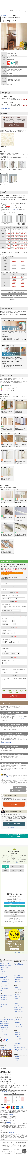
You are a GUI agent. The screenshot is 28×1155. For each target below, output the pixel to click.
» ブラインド (3, 969)
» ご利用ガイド (23, 707)
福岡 (21, 870)
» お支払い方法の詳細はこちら (7, 742)
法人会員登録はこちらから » (14, 827)
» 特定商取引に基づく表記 (20, 1047)
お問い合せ (14, 804)
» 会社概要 (16, 1056)
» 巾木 (1, 1006)
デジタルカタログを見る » (18, 790)
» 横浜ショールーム (4, 1025)
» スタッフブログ (18, 1045)
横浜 (21, 866)
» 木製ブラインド (4, 971)
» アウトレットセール (19, 1011)
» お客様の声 (3, 1047)
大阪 (13, 870)
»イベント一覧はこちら (19, 952)
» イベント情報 (3, 1034)
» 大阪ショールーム (4, 1029)
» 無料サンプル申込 (18, 1032)
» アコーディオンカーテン (20, 969)
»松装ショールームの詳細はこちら (14, 862)
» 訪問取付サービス (18, 1026)
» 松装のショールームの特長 (6, 1019)
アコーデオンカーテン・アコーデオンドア (12, 13)
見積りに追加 (14, 696)
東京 (5, 866)
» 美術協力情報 (17, 1043)
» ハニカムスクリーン (5, 981)
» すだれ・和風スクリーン (6, 986)
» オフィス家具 (17, 989)
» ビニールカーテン (18, 966)
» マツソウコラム (18, 1022)
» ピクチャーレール (18, 977)
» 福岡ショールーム (4, 1032)
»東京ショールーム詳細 (14, 903)
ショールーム (5, 1091)
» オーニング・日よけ (19, 1001)
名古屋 (5, 870)
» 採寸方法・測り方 (18, 1024)
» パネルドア (17, 971)
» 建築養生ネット (18, 998)
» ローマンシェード (4, 983)
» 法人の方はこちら (18, 1063)
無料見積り (22, 718)
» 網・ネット (17, 994)
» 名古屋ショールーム (5, 1027)
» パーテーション (18, 973)
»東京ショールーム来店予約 (14, 906)
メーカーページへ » (19, 787)
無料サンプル (8, 776)
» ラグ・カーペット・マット (6, 995)
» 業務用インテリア (18, 1009)
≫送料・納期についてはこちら (7, 108)
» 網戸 (1, 990)
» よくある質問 (17, 1039)
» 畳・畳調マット (4, 1004)
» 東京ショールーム (4, 1021)
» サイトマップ (17, 1041)
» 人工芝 (16, 1003)
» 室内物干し (17, 987)
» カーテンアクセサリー (5, 965)
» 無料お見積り (17, 1034)
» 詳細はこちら (9, 1104)
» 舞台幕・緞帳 (17, 981)
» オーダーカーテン (4, 963)
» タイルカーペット (4, 997)
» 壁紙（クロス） (18, 979)
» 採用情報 (16, 1058)
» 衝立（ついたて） (18, 975)
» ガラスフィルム (4, 988)
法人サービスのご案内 (14, 823)
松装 (2, 13)
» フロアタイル (3, 999)
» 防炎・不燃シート (18, 996)
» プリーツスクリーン (5, 979)
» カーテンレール (4, 967)
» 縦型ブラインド (4, 974)
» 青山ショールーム (4, 1023)
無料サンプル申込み (14, 125)
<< (10, 1093)
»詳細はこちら (8, 1122)
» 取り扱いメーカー (18, 1060)
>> (17, 1093)
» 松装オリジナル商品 (19, 1007)
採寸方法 (16, 209)
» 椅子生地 (16, 1005)
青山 (13, 866)
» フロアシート (3, 1002)
